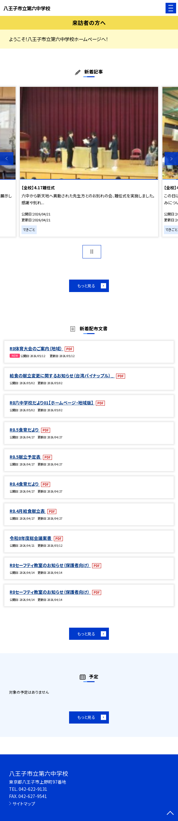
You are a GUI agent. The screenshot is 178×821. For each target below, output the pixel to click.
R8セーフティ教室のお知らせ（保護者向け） (50, 565)
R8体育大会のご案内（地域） (36, 348)
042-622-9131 (33, 789)
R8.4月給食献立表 (28, 511)
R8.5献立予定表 (25, 457)
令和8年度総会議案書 (31, 538)
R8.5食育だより (25, 430)
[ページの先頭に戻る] (170, 813)
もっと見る (86, 286)
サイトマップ (23, 803)
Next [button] (171, 158)
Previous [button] (6, 158)
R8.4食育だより (25, 484)
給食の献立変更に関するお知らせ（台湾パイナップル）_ (62, 375)
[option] (89, 161)
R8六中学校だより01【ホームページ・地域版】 (52, 402)
